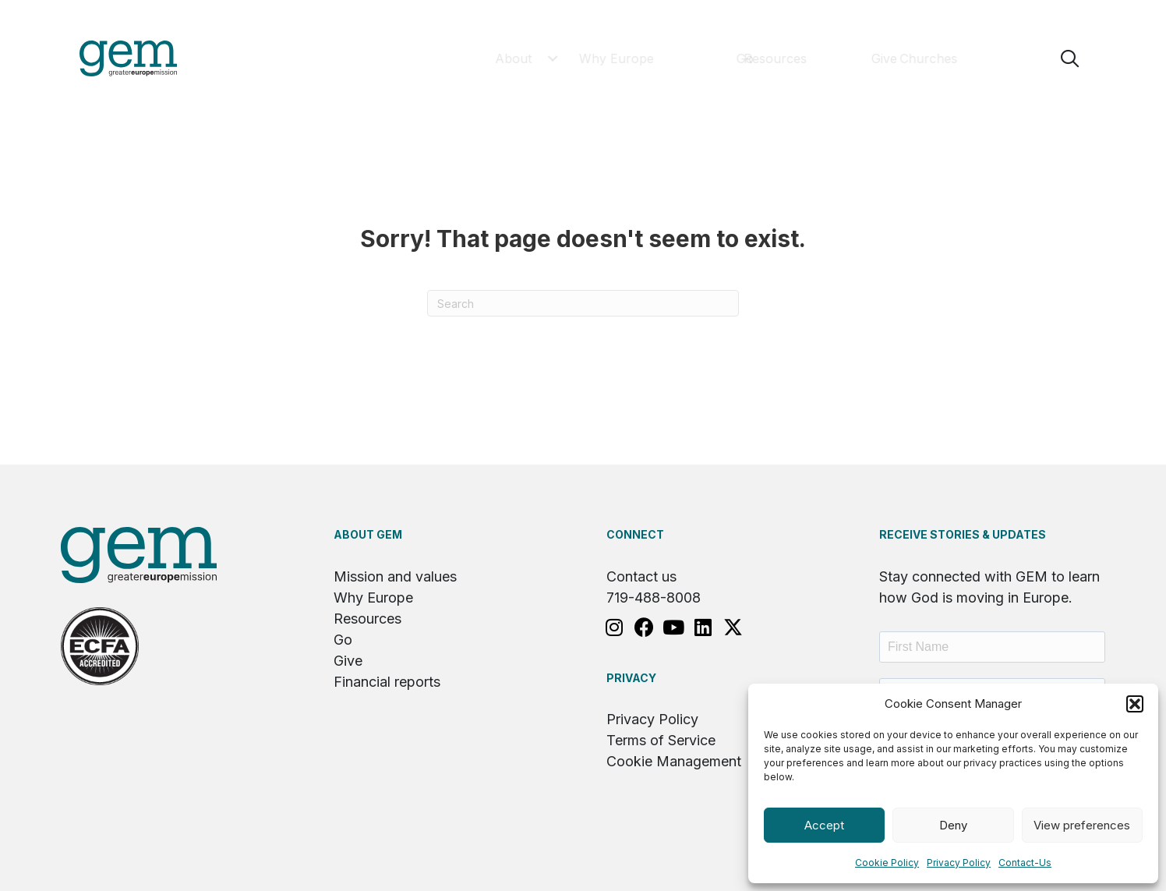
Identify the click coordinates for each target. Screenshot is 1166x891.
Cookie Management (673, 761)
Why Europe (373, 597)
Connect (635, 534)
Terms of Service (661, 740)
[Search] (583, 303)
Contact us (641, 576)
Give (348, 660)
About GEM (368, 534)
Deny (953, 825)
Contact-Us (1024, 862)
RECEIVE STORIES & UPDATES (962, 534)
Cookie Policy (887, 862)
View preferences (1082, 825)
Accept (824, 825)
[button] (1135, 704)
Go (343, 639)
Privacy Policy (959, 862)
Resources (367, 618)
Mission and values (395, 576)
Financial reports (387, 682)
